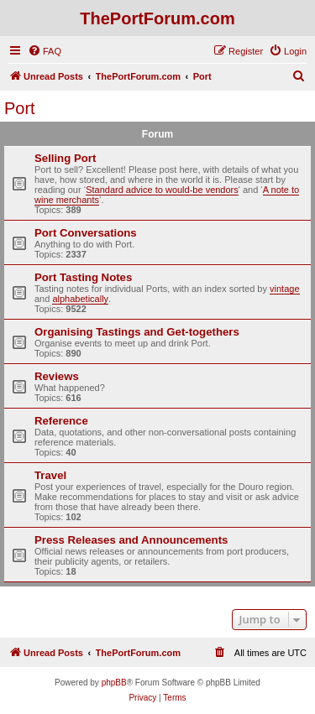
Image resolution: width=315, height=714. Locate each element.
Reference (61, 420)
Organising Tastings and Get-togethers (136, 332)
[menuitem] (44, 51)
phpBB (114, 682)
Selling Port (65, 158)
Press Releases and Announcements (131, 540)
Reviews (56, 376)
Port (19, 108)
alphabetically (80, 299)
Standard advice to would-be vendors (162, 190)
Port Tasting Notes (83, 277)
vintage (284, 289)
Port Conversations (85, 233)
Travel (50, 475)
